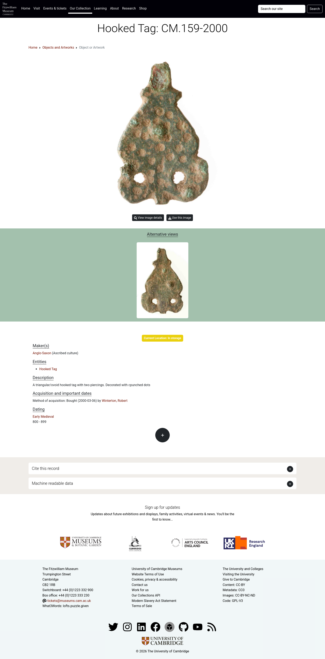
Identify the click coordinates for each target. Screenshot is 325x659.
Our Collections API (146, 595)
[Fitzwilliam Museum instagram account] (128, 627)
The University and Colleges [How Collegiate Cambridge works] (243, 569)
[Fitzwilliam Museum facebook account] (142, 627)
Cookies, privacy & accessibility (154, 579)
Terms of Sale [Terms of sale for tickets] (142, 606)
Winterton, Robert (114, 401)
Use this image (179, 218)
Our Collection (80, 8)
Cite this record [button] (45, 468)
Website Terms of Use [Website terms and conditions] (148, 574)
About (114, 8)
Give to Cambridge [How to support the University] (236, 579)
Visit (36, 8)
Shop (143, 8)
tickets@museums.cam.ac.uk (69, 601)
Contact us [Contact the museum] (140, 585)
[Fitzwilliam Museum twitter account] (114, 627)
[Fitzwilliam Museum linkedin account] (156, 627)
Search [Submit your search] (315, 9)
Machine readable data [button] (52, 483)
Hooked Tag (48, 369)
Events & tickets (55, 8)
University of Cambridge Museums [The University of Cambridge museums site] (157, 569)
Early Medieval (43, 417)
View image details (148, 218)
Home (26, 8)
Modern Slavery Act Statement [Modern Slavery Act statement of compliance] (154, 601)
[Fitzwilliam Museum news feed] (211, 627)
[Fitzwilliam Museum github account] (184, 627)
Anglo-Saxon (42, 353)
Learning (100, 8)
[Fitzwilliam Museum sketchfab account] (170, 627)
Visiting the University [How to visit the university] (238, 574)
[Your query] (281, 9)
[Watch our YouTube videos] (198, 627)
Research (129, 8)
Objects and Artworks (58, 47)
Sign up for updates (162, 507)
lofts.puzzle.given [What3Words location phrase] (75, 606)
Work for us (140, 590)
